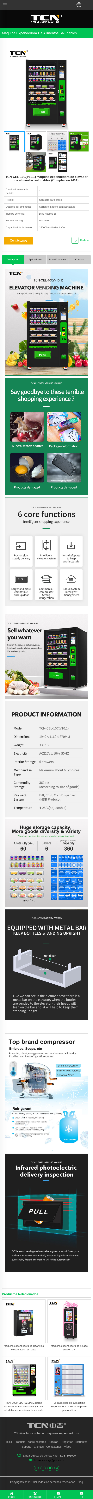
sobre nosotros (37, 1441)
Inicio (9, 1441)
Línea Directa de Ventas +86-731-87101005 (49, 1455)
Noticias (53, 1441)
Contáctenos (18, 240)
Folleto (84, 240)
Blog (80, 1482)
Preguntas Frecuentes (74, 1441)
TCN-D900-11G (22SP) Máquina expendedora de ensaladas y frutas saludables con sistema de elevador (24, 1406)
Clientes (39, 1446)
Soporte (26, 1446)
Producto (20, 1441)
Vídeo (67, 1446)
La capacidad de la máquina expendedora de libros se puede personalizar (69, 1406)
